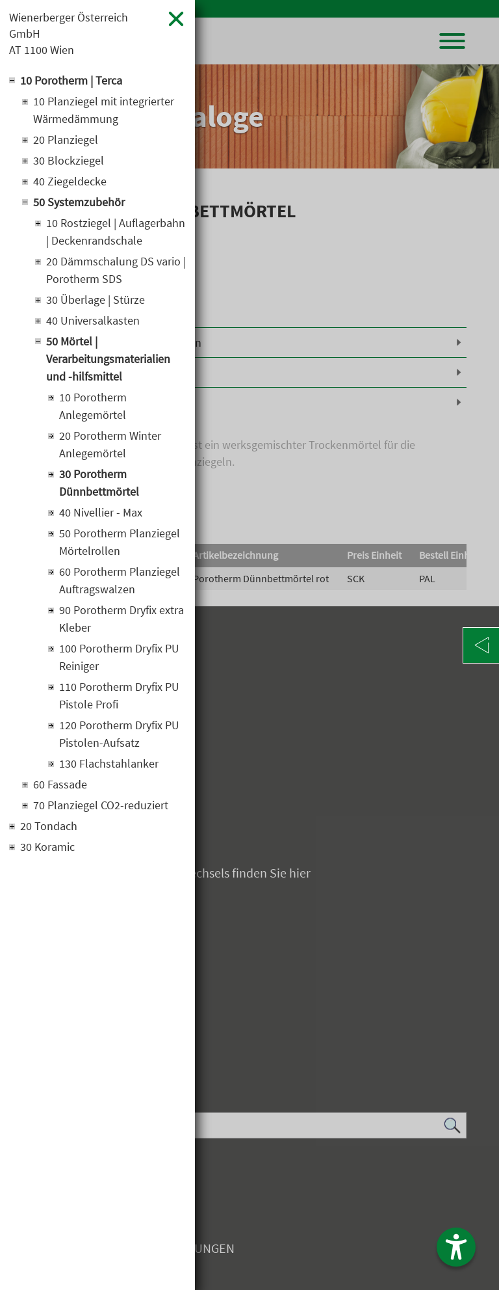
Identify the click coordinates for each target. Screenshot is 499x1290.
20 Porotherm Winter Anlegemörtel (110, 444)
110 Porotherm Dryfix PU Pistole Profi (119, 695)
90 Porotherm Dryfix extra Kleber (121, 618)
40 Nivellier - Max (100, 512)
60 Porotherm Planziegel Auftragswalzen (119, 580)
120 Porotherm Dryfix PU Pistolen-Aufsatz (119, 734)
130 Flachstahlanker (109, 763)
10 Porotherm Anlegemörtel (93, 406)
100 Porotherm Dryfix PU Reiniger (119, 657)
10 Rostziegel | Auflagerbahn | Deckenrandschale (115, 231)
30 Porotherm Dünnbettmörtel (99, 482)
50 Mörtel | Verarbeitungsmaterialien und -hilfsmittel (108, 359)
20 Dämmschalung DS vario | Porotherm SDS (116, 270)
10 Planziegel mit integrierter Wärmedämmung (103, 110)
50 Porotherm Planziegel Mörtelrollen (119, 542)
